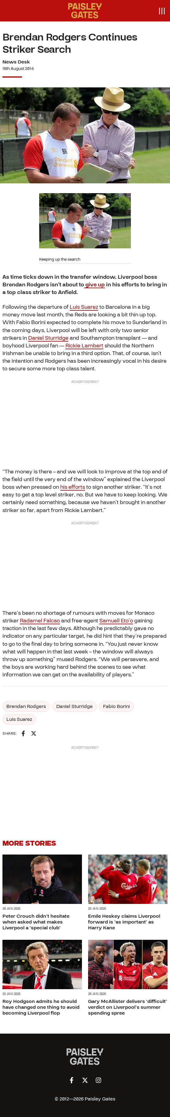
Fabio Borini (116, 706)
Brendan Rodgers (26, 706)
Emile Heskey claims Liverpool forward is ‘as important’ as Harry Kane (124, 922)
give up (94, 285)
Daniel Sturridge (48, 338)
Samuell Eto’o (116, 621)
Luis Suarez (84, 307)
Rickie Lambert (84, 346)
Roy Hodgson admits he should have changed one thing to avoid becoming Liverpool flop (40, 1007)
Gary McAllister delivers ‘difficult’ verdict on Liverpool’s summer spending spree (127, 1007)
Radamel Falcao (40, 621)
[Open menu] (161, 10)
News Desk (16, 62)
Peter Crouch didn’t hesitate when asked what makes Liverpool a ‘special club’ (35, 922)
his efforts (72, 487)
